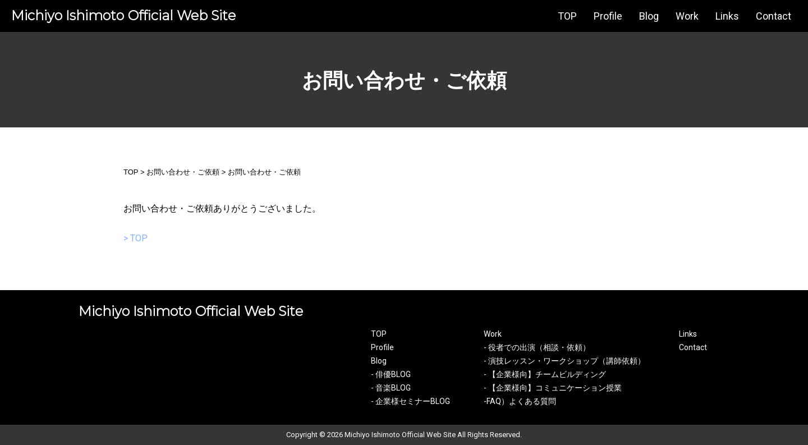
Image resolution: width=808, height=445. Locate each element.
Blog (649, 16)
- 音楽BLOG (391, 387)
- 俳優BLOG (391, 374)
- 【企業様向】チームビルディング (545, 374)
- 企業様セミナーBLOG (410, 401)
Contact (773, 16)
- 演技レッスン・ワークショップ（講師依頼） (564, 360)
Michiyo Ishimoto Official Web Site (123, 15)
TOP (567, 16)
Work (687, 16)
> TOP (135, 238)
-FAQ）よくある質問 (520, 401)
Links (727, 16)
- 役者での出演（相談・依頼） (537, 347)
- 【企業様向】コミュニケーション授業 (553, 387)
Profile (608, 16)
